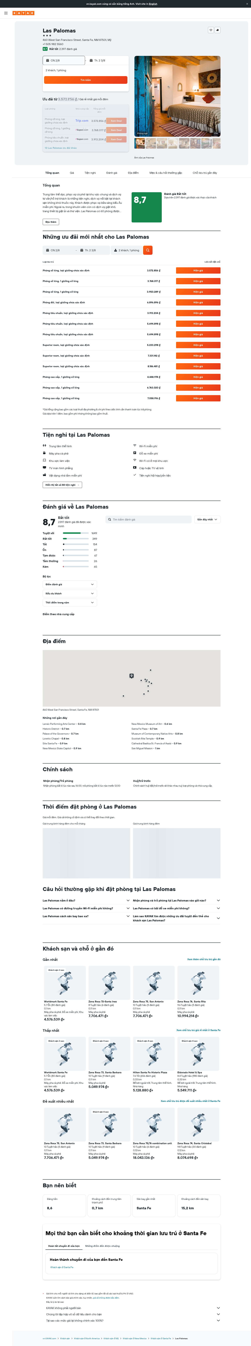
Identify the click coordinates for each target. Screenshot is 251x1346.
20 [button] (94, 118)
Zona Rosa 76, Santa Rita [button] (191, 1001)
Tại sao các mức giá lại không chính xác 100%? (133, 1320)
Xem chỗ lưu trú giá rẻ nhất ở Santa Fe (198, 1030)
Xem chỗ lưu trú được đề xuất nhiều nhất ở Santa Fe (190, 1101)
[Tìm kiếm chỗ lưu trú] (5, 31)
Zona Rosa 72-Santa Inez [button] (103, 1001)
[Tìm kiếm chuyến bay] (5, 23)
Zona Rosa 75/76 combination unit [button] (152, 1143)
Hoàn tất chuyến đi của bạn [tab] (64, 1246)
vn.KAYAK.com (49, 1338)
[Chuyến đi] (5, 72)
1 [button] (111, 93)
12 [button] (86, 109)
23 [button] (119, 118)
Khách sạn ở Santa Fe (62, 1267)
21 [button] (103, 118)
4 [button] (78, 101)
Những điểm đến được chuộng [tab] (102, 1246)
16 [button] (120, 109)
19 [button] (86, 118)
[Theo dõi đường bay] (5, 55)
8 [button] (111, 101)
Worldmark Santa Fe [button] (55, 1001)
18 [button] (78, 118)
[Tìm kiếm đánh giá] (151, 519)
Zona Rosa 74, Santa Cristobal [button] (194, 1143)
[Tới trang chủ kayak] (23, 13)
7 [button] (103, 101)
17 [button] (69, 118)
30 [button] (119, 126)
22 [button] (111, 118)
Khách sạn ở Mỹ (111, 1338)
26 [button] (86, 126)
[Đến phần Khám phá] (5, 48)
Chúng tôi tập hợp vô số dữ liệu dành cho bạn (133, 1314)
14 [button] (103, 109)
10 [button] (69, 109)
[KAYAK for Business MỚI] (5, 63)
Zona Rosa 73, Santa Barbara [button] (105, 1072)
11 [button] (78, 109)
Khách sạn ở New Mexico (135, 1338)
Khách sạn (65, 1338)
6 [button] (95, 101)
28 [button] (103, 126)
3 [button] (69, 101)
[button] (247, 4)
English (153, 3)
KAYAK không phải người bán (133, 1308)
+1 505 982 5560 (53, 44)
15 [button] (111, 109)
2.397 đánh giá (68, 49)
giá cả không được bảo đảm (106, 1297)
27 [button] (94, 126)
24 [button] (69, 126)
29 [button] (111, 126)
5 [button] (86, 101)
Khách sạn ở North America (87, 1338)
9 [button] (120, 101)
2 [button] (120, 93)
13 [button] (94, 109)
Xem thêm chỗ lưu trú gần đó (203, 959)
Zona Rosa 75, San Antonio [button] (148, 1001)
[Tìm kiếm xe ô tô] (5, 38)
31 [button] (69, 135)
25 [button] (77, 126)
